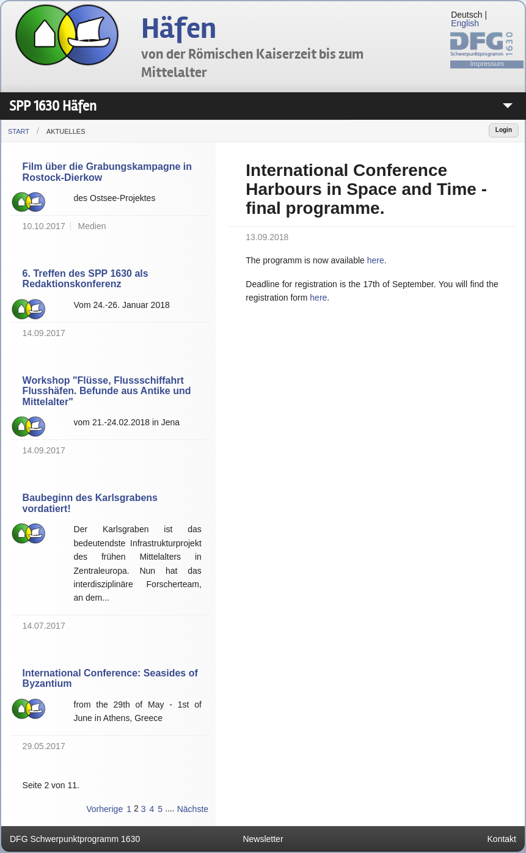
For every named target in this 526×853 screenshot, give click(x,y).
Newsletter (263, 839)
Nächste (192, 809)
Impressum (487, 63)
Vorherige (104, 809)
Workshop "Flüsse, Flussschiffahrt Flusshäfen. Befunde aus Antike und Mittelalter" (107, 391)
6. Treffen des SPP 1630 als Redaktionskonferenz (85, 279)
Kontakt (502, 839)
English (465, 23)
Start (18, 131)
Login (503, 129)
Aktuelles (66, 131)
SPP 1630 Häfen (53, 106)
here (375, 260)
